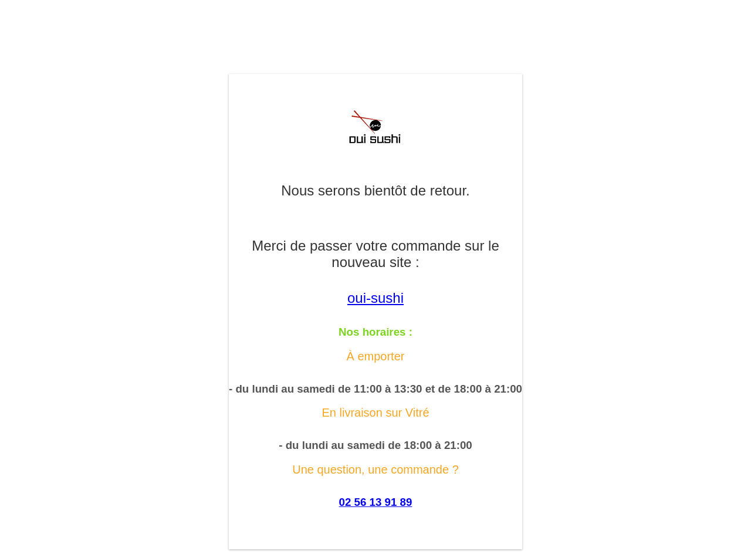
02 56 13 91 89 (375, 502)
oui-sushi (375, 298)
